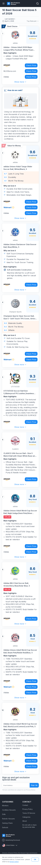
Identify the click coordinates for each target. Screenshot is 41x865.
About (24, 821)
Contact (25, 805)
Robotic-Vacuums (8, 819)
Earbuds (5, 827)
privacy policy (14, 861)
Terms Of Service (28, 813)
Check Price (31, 65)
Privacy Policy (27, 809)
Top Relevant (33, 21)
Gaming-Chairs (7, 823)
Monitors (5, 805)
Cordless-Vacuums (9, 810)
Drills (4, 814)
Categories (26, 817)
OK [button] (35, 859)
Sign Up (34, 785)
